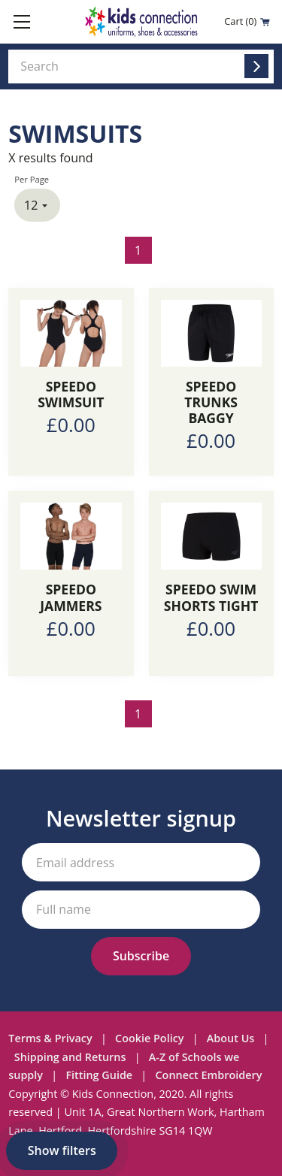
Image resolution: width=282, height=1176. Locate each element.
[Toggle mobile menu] (22, 22)
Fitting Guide (98, 1075)
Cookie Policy (149, 1038)
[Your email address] (141, 862)
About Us (231, 1038)
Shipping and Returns (70, 1057)
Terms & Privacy (50, 1038)
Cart (247, 21)
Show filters (62, 1150)
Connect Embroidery (209, 1075)
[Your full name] (141, 909)
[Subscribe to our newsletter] (141, 956)
